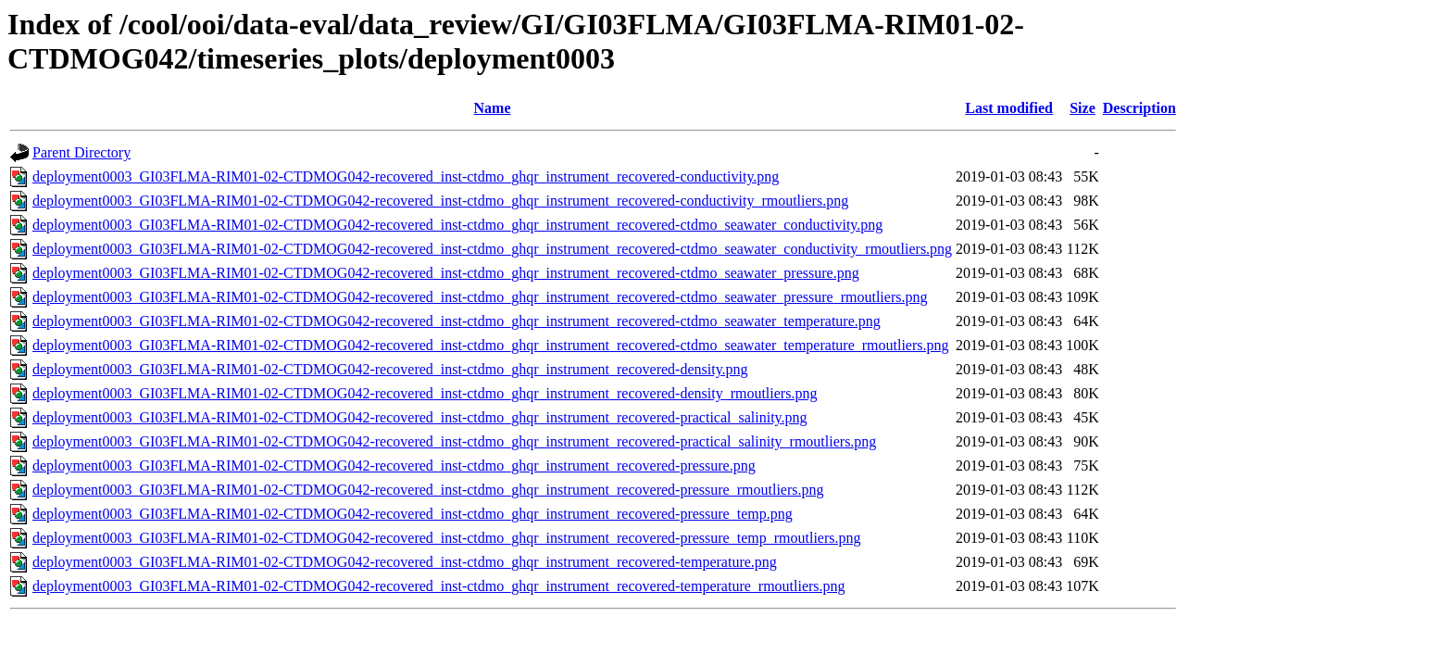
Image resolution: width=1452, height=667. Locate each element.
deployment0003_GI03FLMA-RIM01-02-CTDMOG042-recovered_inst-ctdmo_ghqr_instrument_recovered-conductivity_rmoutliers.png (440, 200)
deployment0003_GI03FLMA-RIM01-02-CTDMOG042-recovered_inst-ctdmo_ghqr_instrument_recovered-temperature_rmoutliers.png (438, 586)
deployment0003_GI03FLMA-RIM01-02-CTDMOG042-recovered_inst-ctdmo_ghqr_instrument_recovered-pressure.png (394, 465)
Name (492, 108)
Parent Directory (81, 152)
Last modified (1009, 108)
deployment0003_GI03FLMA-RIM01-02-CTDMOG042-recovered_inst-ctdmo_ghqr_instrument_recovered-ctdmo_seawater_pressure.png (445, 273)
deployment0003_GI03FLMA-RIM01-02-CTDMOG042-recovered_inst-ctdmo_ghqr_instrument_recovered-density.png (390, 369)
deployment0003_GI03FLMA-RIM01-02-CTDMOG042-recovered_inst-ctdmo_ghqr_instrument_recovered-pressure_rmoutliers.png (427, 489)
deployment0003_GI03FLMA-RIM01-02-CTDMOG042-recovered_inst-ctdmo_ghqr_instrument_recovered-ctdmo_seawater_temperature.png (456, 321)
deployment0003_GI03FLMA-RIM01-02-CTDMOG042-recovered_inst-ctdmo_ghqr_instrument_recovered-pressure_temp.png (412, 514)
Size (1082, 108)
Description (1139, 108)
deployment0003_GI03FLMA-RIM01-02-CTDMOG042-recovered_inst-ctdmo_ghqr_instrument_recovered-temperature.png (404, 562)
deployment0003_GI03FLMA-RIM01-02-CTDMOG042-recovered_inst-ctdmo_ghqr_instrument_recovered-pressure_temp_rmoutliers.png (446, 538)
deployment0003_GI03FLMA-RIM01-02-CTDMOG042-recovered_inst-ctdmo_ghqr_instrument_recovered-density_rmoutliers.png (424, 393)
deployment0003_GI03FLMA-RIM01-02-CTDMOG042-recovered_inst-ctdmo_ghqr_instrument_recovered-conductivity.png (405, 176)
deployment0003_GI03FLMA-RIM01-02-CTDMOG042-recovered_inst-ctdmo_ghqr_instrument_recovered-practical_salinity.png (419, 417)
